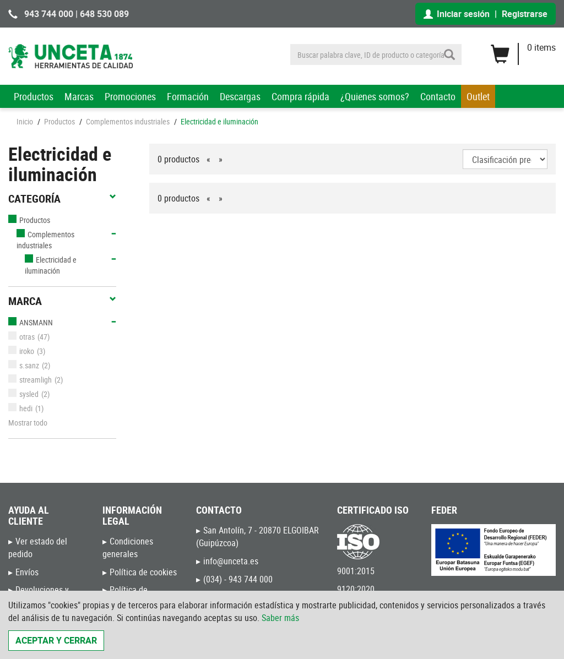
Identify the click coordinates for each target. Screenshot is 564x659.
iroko (21, 351)
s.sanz (23, 365)
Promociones (130, 96)
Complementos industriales (128, 121)
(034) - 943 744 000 (238, 579)
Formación (188, 96)
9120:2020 (356, 589)
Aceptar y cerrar (56, 640)
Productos (33, 96)
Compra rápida (300, 96)
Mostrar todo (27, 422)
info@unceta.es (230, 561)
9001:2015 (356, 571)
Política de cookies (143, 572)
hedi (20, 408)
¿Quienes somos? (374, 96)
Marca (62, 301)
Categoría (62, 199)
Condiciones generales (127, 547)
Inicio (25, 121)
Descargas (240, 96)
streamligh (30, 379)
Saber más (280, 618)
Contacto (437, 96)
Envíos (27, 572)
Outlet (478, 96)
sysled (23, 394)
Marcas (79, 96)
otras (21, 336)
